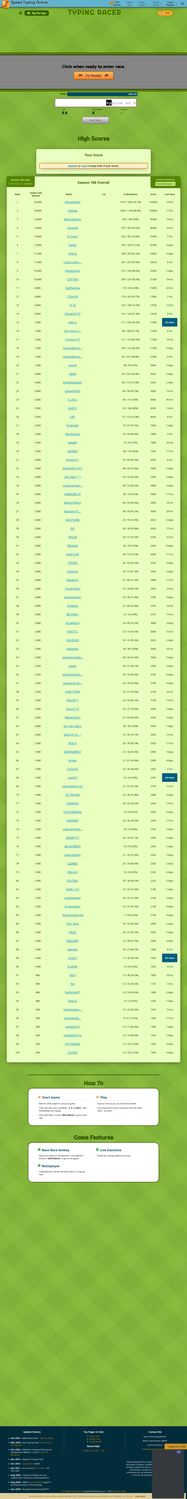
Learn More (140, 1496)
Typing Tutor (95, 1439)
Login (84, 165)
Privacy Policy (75, 1491)
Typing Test (94, 1436)
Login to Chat (177, 1446)
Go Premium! (39, 1468)
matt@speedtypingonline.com (155, 1449)
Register (72, 165)
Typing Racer (28, 1463)
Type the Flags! (46, 1438)
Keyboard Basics (35, 1482)
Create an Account (91, 1450)
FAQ (102, 1450)
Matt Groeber (120, 1491)
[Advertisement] (94, 34)
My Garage (36, 13)
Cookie (64, 1491)
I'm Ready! (93, 75)
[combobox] (165, 184)
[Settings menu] (182, 3)
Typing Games (95, 1441)
